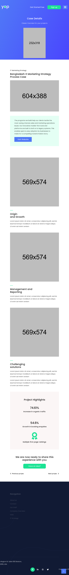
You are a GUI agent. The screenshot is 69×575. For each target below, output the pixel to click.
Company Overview (17, 511)
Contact (13, 504)
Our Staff (13, 507)
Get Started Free (37, 7)
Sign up (54, 7)
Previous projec (17, 473)
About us (13, 500)
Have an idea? (34, 466)
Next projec (53, 473)
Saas (12, 515)
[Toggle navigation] (65, 7)
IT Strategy (14, 518)
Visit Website (23, 139)
